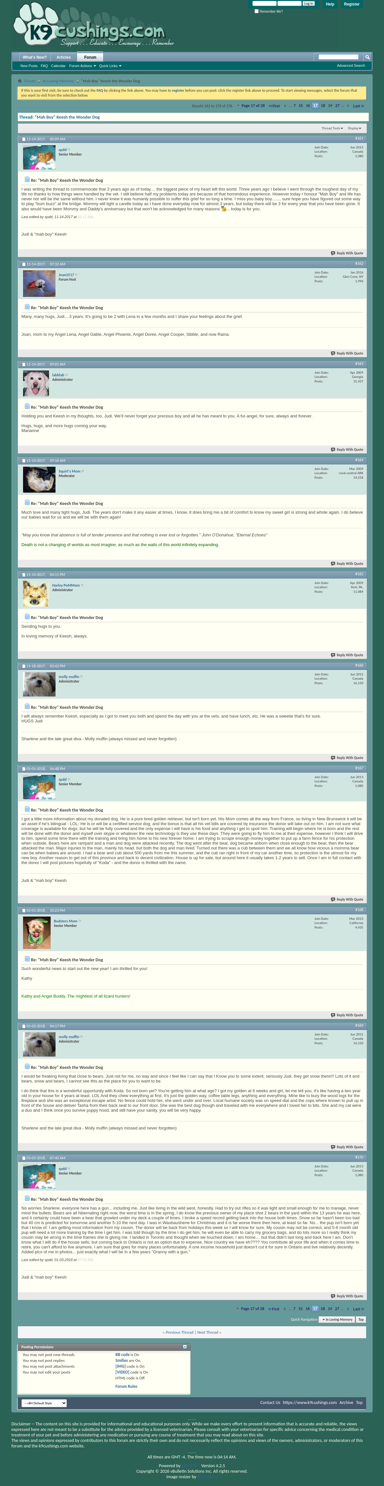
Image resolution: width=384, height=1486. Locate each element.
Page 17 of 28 (253, 105)
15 (301, 105)
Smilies (122, 1360)
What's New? (35, 57)
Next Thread (207, 1332)
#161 (359, 138)
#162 (359, 263)
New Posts (29, 66)
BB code (123, 1354)
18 (323, 105)
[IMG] (121, 1366)
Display (353, 128)
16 (308, 105)
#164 (359, 460)
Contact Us (270, 1402)
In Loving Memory (58, 80)
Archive (346, 1402)
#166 (359, 665)
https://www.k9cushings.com (310, 1402)
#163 (359, 363)
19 (330, 105)
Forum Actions (80, 66)
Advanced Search (351, 65)
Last (359, 105)
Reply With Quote (347, 253)
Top (361, 1319)
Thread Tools (331, 128)
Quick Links (108, 66)
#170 (359, 1157)
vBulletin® (191, 1465)
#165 (359, 574)
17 (315, 105)
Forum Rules (126, 1386)
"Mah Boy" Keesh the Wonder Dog (67, 117)
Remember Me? (268, 11)
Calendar (58, 66)
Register (352, 4)
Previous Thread (179, 1332)
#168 (359, 909)
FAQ (44, 66)
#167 (359, 768)
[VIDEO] (123, 1372)
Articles (63, 57)
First (274, 105)
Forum (90, 57)
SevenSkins (207, 1477)
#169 (359, 1025)
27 (337, 105)
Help (330, 4)
